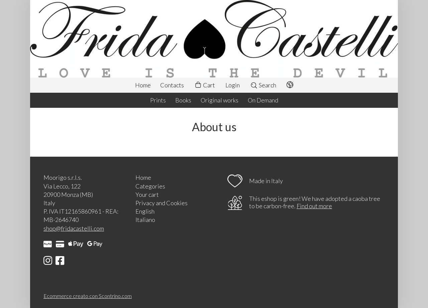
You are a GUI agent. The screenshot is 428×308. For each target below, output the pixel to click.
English (144, 211)
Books (183, 100)
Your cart (147, 194)
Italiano (145, 219)
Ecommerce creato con (87, 296)
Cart (204, 85)
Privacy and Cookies (161, 203)
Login (232, 85)
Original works (219, 100)
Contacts (172, 85)
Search (263, 85)
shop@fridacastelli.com (73, 228)
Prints (158, 100)
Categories (150, 186)
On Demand (263, 100)
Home (143, 85)
